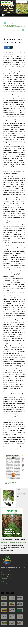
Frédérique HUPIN (6, 578)
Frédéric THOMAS (6, 575)
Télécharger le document (11, 482)
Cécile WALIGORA (6, 576)
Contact (3, 581)
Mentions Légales (5, 583)
